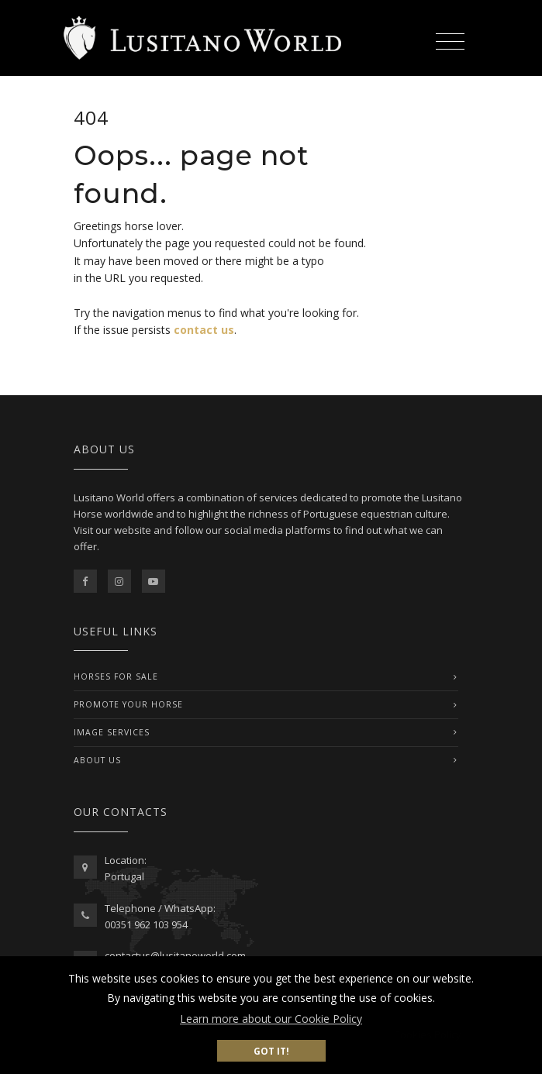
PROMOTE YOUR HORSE (128, 704)
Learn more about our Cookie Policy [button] (271, 1018)
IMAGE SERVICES (112, 732)
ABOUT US (97, 760)
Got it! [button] (271, 1051)
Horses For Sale (116, 676)
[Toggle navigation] (450, 39)
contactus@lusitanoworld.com (175, 955)
